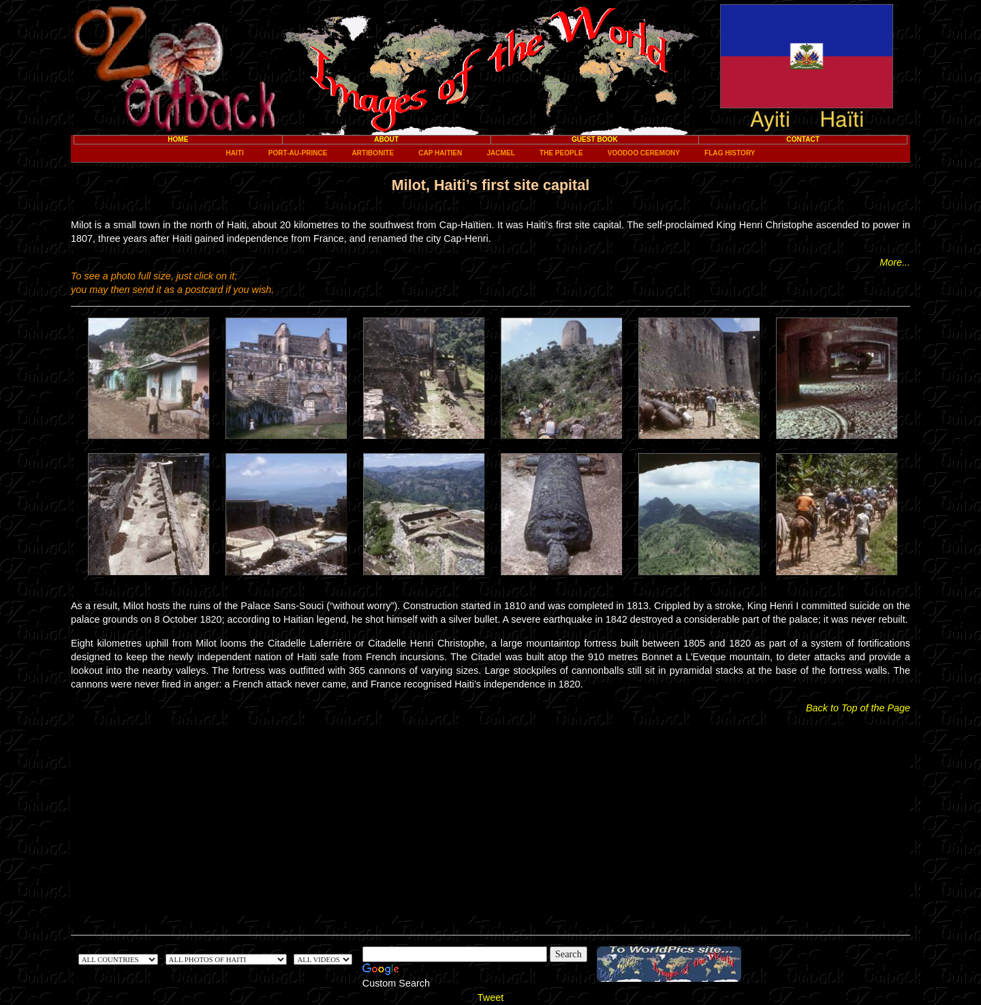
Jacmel (500, 153)
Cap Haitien (440, 153)
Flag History (729, 153)
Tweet (490, 997)
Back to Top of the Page (858, 707)
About (386, 139)
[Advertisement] (490, 820)
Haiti (234, 153)
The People (561, 153)
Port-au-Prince (298, 153)
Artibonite (373, 153)
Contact (803, 139)
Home (178, 139)
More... (894, 262)
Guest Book (595, 139)
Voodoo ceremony (644, 153)
